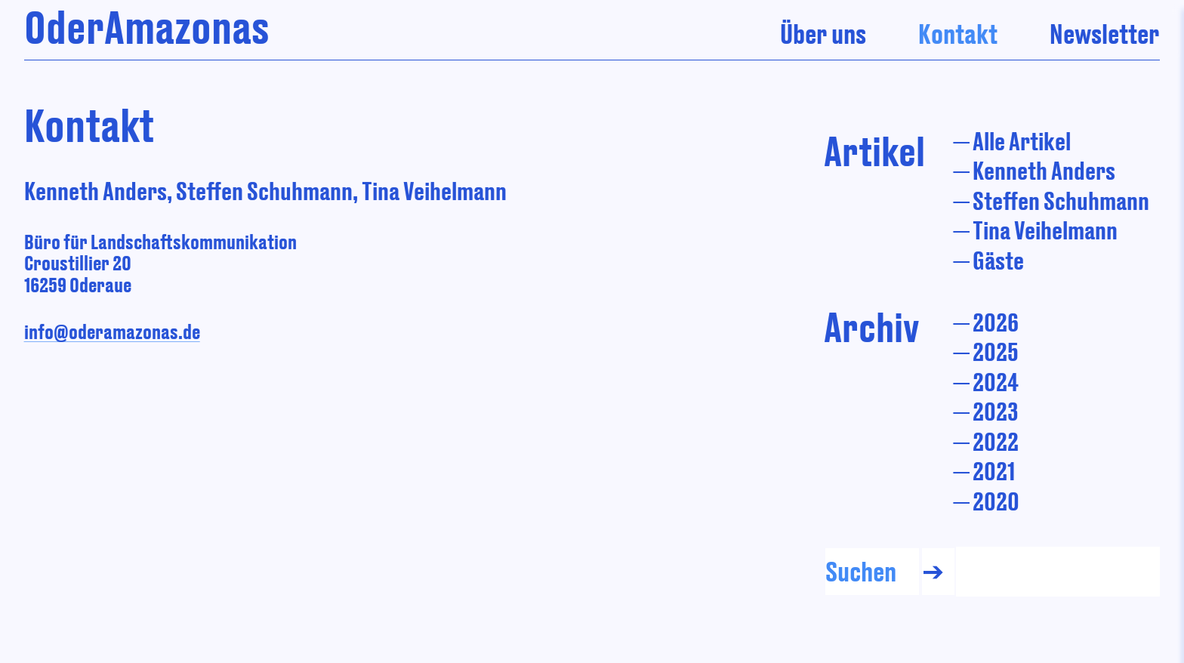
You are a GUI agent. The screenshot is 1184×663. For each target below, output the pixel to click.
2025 (996, 351)
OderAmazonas (147, 26)
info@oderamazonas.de (112, 331)
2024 (996, 382)
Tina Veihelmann (1045, 230)
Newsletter (1105, 33)
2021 (994, 471)
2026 (996, 322)
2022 (996, 441)
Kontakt (957, 33)
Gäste (998, 260)
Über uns (823, 33)
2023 (996, 411)
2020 (996, 501)
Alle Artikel (1022, 141)
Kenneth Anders (1044, 170)
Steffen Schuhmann (1061, 200)
